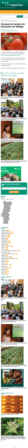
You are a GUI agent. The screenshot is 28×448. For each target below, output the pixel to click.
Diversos (3, 244)
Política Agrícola (4, 267)
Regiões (2, 14)
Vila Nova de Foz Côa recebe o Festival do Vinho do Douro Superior (12, 98)
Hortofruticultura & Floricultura (10, 20)
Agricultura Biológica (5, 232)
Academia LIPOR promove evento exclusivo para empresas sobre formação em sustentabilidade (12, 140)
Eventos (3, 247)
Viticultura (3, 274)
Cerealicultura (4, 241)
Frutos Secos (4, 252)
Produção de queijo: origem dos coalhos (10, 414)
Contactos (7, 7)
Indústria (3, 255)
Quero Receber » (14, 192)
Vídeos (2, 272)
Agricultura (16, 30)
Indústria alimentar (5, 256)
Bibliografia (22, 14)
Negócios (3, 260)
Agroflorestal (4, 235)
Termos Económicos (15, 14)
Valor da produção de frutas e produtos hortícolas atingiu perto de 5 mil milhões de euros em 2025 (14, 161)
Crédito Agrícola (4, 242)
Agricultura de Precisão (6, 233)
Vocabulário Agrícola (8, 14)
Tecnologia (3, 270)
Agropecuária (4, 236)
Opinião (3, 263)
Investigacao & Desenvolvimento (8, 258)
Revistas (2, 7)
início (2, 20)
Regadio (3, 269)
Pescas (2, 266)
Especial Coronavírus (5, 246)
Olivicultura (3, 261)
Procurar (20, 16)
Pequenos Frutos (5, 264)
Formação (3, 249)
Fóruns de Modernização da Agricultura (9, 250)
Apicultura (3, 238)
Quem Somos (12, 7)
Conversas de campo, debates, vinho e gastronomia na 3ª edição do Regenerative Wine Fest (14, 119)
